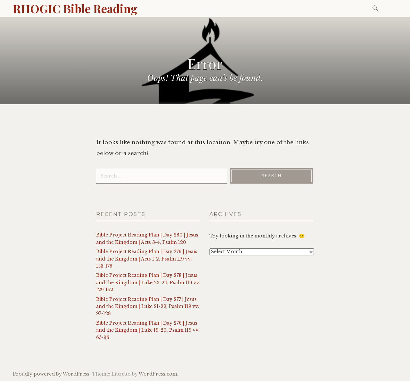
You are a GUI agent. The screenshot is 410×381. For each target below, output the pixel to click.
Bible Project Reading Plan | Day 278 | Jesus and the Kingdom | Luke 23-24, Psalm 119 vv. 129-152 (148, 282)
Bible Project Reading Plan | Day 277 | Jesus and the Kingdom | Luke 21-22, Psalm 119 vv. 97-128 (147, 306)
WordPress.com (158, 374)
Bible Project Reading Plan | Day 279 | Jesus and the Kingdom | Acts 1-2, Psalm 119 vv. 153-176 (146, 259)
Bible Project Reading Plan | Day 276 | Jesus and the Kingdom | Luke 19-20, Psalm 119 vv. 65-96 (148, 330)
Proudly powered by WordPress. (52, 374)
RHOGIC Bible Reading (75, 8)
